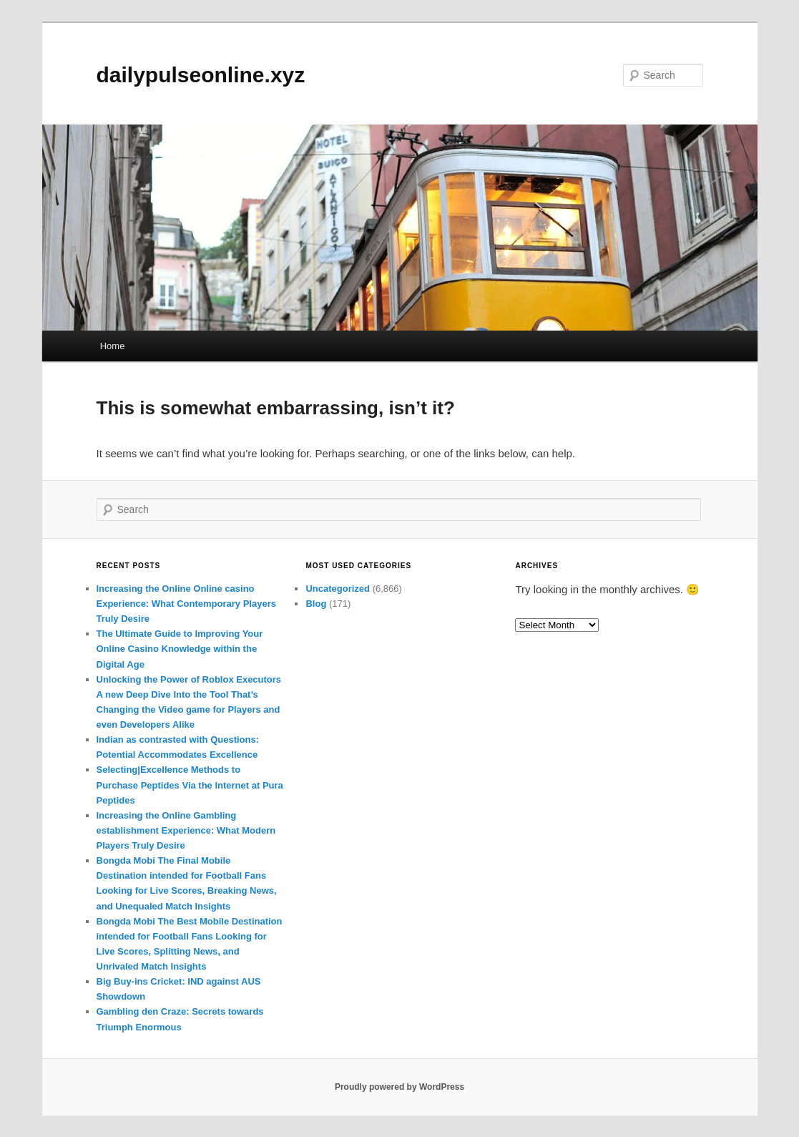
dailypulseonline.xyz (201, 75)
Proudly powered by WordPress (399, 1087)
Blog (315, 603)
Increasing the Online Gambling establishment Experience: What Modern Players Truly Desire (186, 830)
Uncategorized (337, 588)
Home (112, 346)
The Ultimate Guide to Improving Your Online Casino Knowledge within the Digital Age (180, 648)
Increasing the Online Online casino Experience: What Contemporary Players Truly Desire (186, 603)
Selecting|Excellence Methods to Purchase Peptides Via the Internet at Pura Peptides (190, 784)
